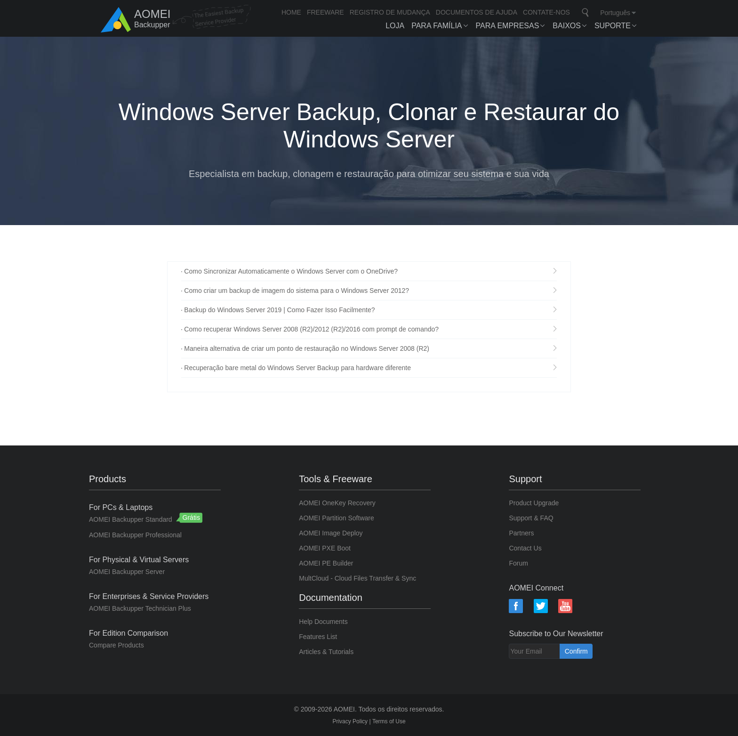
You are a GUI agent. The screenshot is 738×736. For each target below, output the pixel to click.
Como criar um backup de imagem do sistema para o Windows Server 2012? (296, 290)
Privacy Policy (350, 721)
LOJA (394, 26)
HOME (291, 12)
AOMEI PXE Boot (325, 548)
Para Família (436, 26)
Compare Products (116, 645)
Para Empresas (507, 26)
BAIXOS (567, 26)
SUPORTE (612, 26)
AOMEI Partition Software (336, 518)
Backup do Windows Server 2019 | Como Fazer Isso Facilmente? (279, 310)
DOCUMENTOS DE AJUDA (476, 12)
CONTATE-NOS (546, 12)
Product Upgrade (534, 503)
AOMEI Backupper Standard (131, 519)
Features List (318, 636)
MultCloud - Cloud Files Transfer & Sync (357, 578)
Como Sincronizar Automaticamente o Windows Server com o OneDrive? (291, 271)
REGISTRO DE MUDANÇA (390, 12)
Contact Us (525, 548)
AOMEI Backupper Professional (135, 535)
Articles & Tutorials (326, 651)
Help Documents (323, 621)
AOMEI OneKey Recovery (337, 503)
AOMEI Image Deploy (330, 533)
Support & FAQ (531, 518)
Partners (521, 533)
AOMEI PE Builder (326, 563)
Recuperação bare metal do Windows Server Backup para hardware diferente (297, 368)
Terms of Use (389, 721)
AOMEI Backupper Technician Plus (140, 608)
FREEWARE (325, 12)
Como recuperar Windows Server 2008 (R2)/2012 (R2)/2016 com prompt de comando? (311, 329)
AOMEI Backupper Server (127, 571)
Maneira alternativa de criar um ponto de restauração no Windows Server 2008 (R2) (306, 348)
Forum (518, 563)
